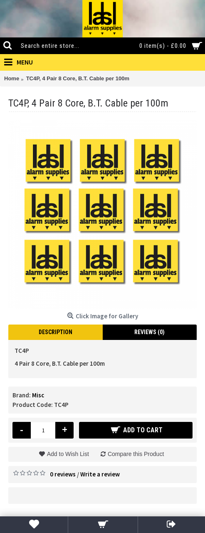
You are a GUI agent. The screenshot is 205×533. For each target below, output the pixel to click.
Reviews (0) (149, 332)
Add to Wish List (68, 454)
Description (55, 332)
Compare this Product (136, 454)
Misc (38, 395)
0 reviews (63, 474)
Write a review (100, 474)
